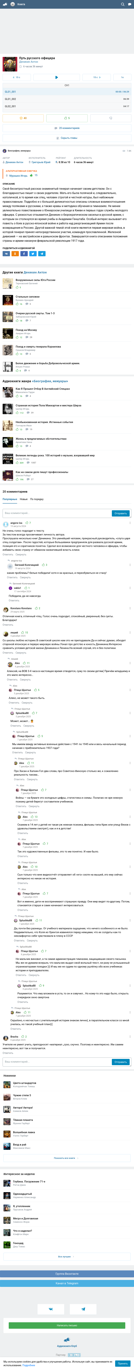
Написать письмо (67, 1325)
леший (14, 632)
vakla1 (18, 588)
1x (122, 77)
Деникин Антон (28, 61)
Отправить (121, 513)
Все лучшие (66, 1256)
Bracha (14, 1036)
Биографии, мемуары (17, 151)
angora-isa (16, 523)
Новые (24, 499)
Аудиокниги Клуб (67, 1338)
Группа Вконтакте (67, 1273)
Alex (17, 663)
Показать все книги (66, 1158)
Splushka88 (22, 713)
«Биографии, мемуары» (50, 381)
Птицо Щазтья (22, 690)
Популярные (10, 499)
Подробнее (29, 1365)
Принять (123, 1363)
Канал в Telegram (67, 1283)
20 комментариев (67, 128)
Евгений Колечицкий (27, 565)
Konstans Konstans (21, 608)
